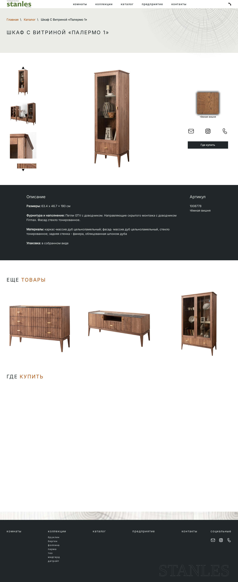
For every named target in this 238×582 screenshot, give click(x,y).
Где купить (208, 145)
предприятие (153, 4)
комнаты (77, 4)
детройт (53, 561)
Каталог (30, 19)
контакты (181, 4)
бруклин (54, 537)
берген (53, 541)
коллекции (102, 4)
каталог (127, 4)
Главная (13, 19)
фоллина (54, 545)
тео (50, 553)
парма (52, 549)
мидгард (54, 557)
